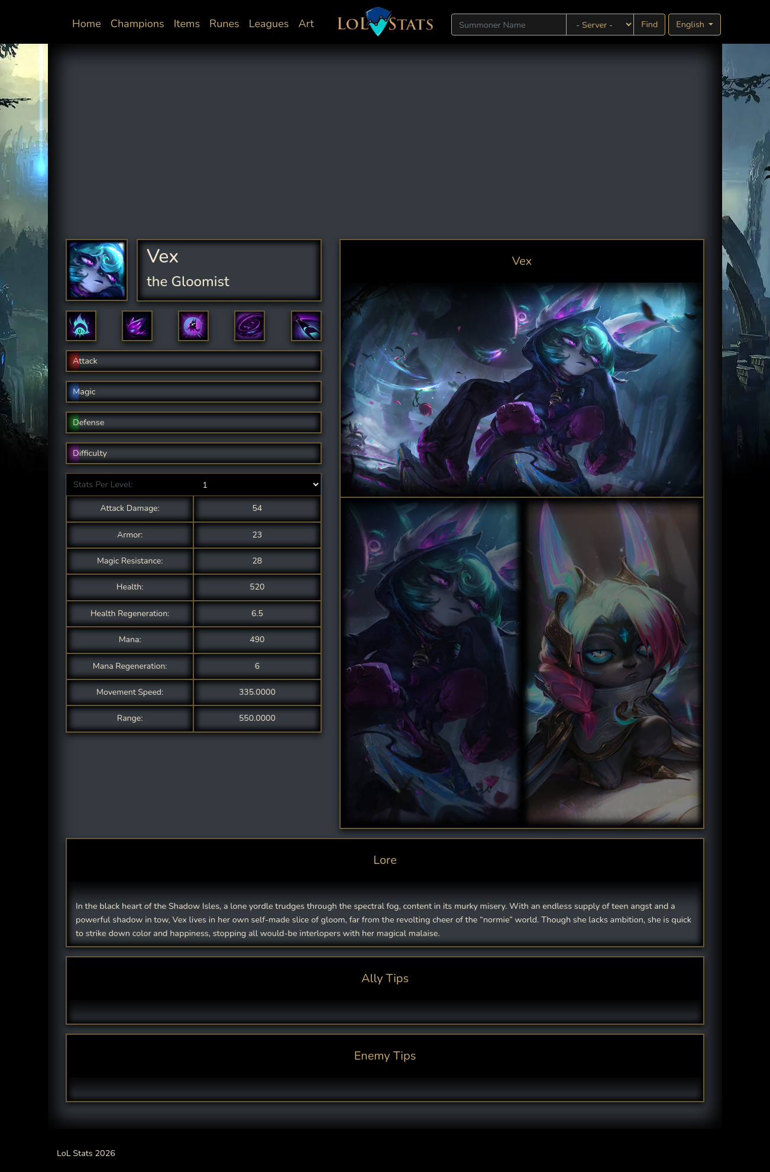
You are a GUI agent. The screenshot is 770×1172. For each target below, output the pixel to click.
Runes (224, 24)
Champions (137, 24)
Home (89, 23)
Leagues (269, 24)
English (691, 24)
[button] (81, 325)
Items (187, 24)
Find (649, 24)
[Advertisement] (385, 150)
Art (305, 24)
